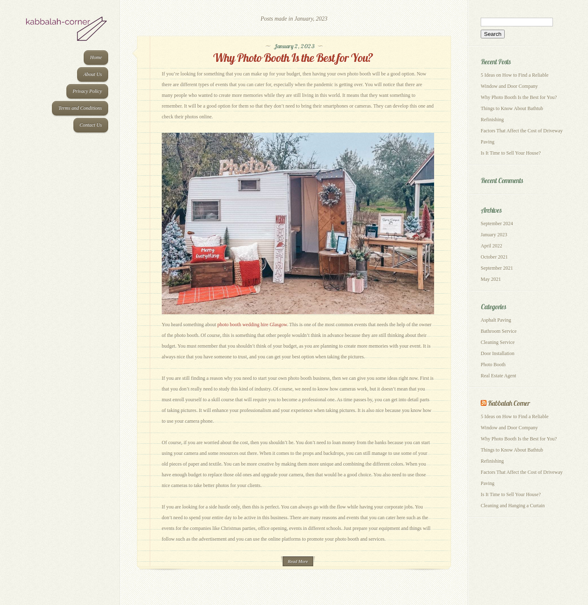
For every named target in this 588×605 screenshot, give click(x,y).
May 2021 (491, 279)
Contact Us (91, 125)
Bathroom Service (499, 331)
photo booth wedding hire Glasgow (252, 324)
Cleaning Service (498, 342)
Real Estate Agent (498, 376)
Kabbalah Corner (508, 403)
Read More (298, 561)
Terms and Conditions (80, 108)
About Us (92, 74)
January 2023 (494, 235)
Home (96, 57)
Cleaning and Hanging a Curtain (513, 505)
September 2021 (497, 268)
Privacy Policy (87, 91)
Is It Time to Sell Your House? (511, 153)
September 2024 (497, 223)
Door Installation (498, 353)
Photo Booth (493, 364)
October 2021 (494, 257)
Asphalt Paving (496, 320)
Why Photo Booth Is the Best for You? (294, 57)
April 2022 (491, 246)
